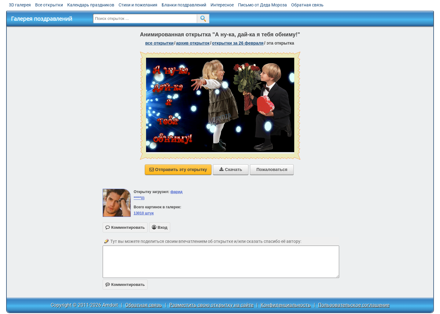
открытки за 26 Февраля (238, 43)
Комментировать (125, 284)
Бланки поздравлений (184, 4)
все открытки (159, 43)
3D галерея (20, 4)
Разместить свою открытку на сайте (211, 305)
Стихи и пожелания (138, 4)
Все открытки (49, 4)
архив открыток (193, 43)
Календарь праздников (90, 4)
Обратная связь (307, 4)
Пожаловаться (271, 169)
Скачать (230, 169)
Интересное (222, 4)
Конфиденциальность (286, 305)
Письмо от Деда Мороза (262, 4)
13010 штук (144, 213)
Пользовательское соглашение (353, 305)
